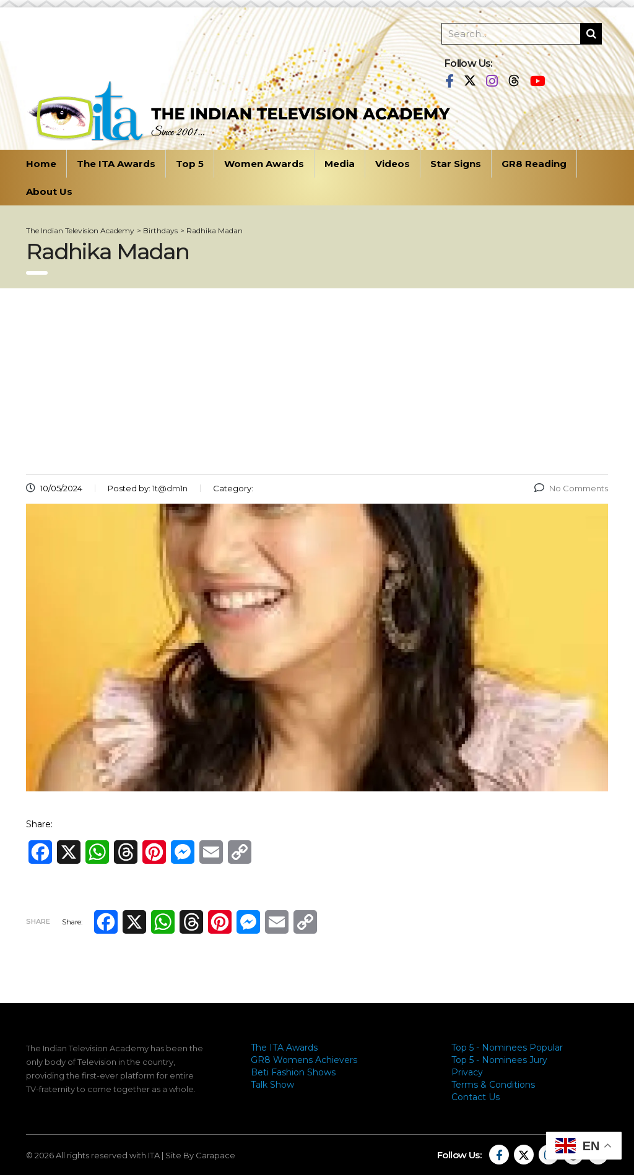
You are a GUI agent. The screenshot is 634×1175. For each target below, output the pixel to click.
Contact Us (475, 1097)
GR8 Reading (534, 164)
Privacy (467, 1072)
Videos (392, 164)
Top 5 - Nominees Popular (507, 1047)
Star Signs (455, 164)
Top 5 (190, 164)
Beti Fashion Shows (293, 1072)
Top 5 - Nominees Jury (499, 1059)
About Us (49, 191)
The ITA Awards (116, 164)
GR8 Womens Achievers (304, 1059)
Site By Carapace (200, 1155)
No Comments (571, 488)
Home (41, 164)
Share (38, 921)
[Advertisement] (317, 381)
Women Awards (264, 164)
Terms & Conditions (493, 1084)
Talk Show (272, 1084)
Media (339, 164)
